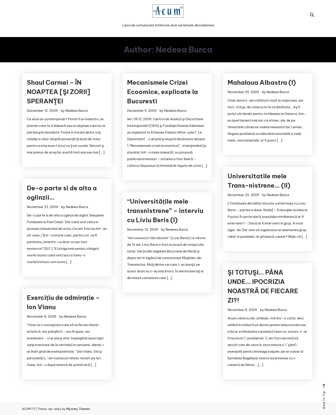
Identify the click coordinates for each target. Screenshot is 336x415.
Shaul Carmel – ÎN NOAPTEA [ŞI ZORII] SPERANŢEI (58, 92)
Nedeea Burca (76, 110)
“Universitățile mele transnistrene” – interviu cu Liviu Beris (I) (165, 210)
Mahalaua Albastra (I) (262, 82)
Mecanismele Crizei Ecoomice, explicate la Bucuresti (162, 92)
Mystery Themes (78, 409)
